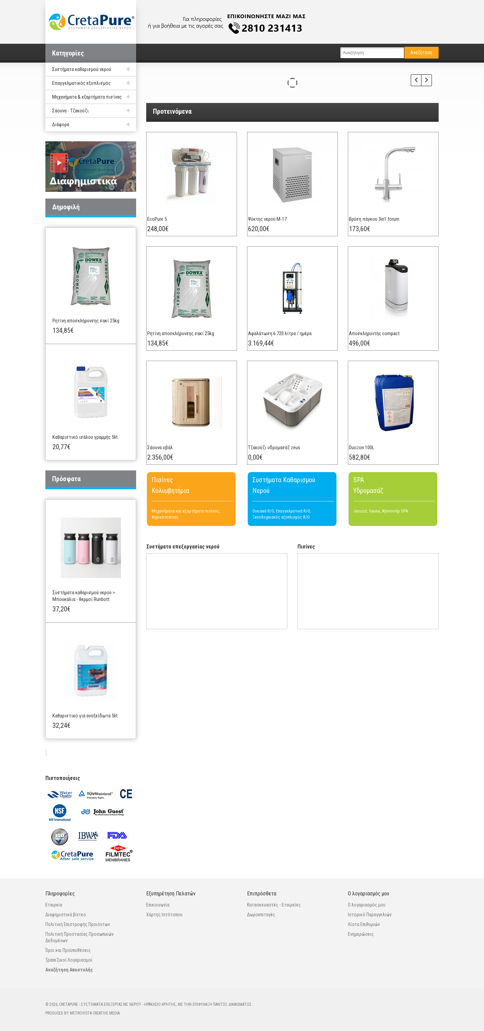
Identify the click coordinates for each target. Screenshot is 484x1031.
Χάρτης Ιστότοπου (164, 914)
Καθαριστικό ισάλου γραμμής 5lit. (85, 437)
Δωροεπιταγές (261, 914)
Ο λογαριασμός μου (367, 905)
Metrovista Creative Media (95, 1013)
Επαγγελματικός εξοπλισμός (81, 83)
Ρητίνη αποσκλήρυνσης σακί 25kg (85, 321)
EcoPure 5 (163, 225)
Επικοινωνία (157, 905)
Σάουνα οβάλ (166, 478)
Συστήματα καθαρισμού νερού (81, 69)
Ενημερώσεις (361, 934)
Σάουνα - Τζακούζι (70, 111)
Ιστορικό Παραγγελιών (370, 914)
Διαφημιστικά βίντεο (65, 914)
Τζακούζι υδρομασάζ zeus (280, 478)
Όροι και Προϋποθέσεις (68, 950)
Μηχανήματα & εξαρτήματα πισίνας (87, 97)
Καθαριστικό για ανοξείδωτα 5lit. (85, 716)
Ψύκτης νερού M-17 (273, 225)
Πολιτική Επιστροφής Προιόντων (77, 924)
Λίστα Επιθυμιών (364, 924)
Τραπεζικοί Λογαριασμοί (68, 960)
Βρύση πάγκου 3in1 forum (380, 225)
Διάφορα (60, 124)
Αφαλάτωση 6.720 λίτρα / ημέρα (286, 352)
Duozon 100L (367, 478)
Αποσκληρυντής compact (380, 352)
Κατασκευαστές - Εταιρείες (274, 905)
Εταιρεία (53, 905)
